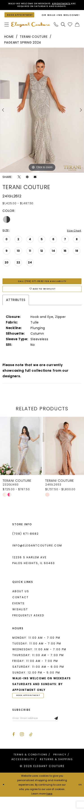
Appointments (69, 4)
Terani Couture (33, 42)
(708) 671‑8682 (25, 543)
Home (9, 42)
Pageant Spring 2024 (22, 48)
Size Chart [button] (72, 236)
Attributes (15, 309)
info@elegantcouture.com (37, 555)
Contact (20, 607)
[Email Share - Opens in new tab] (35, 182)
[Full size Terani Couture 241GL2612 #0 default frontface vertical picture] (42, 115)
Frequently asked (28, 625)
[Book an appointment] (22, 18)
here (49, 806)
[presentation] (21, 455)
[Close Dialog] (4, 797)
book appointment (32, 705)
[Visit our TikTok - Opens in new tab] (30, 747)
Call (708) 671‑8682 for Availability (42, 287)
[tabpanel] (42, 115)
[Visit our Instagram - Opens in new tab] (22, 746)
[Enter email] (41, 729)
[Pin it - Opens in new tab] (27, 182)
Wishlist (20, 619)
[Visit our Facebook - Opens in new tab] (13, 747)
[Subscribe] (69, 729)
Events (18, 613)
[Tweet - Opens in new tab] (19, 182)
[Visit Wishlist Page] (70, 29)
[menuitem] (6, 29)
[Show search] (63, 29)
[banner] (30, 29)
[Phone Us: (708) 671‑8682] (56, 29)
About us (20, 601)
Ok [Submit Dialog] (79, 797)
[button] (6, 29)
